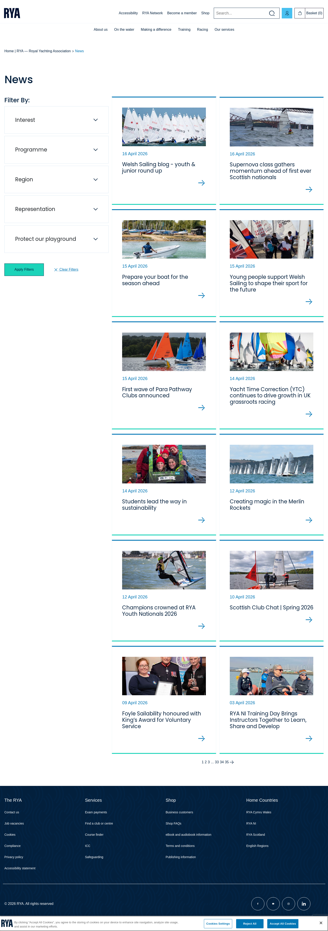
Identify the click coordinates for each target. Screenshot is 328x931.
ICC (87, 849)
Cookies (10, 837)
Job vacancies (14, 826)
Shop (205, 13)
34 (222, 765)
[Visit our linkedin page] (303, 906)
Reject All (249, 923)
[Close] (321, 923)
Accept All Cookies (283, 923)
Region (24, 179)
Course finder (94, 837)
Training (184, 29)
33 (217, 765)
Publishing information (181, 860)
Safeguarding (94, 860)
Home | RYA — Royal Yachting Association (37, 51)
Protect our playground (45, 239)
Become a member (182, 13)
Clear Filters (65, 269)
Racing (202, 29)
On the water (124, 29)
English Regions (257, 849)
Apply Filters (24, 269)
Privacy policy (13, 860)
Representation (35, 209)
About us (101, 29)
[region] (164, 923)
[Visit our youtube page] (273, 906)
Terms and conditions (180, 849)
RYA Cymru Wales (258, 815)
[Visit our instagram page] (288, 906)
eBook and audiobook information (189, 837)
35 (227, 765)
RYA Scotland (255, 837)
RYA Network (152, 13)
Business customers (179, 815)
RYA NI (251, 826)
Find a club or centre (99, 826)
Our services (224, 29)
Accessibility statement (20, 871)
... (212, 765)
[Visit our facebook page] (257, 906)
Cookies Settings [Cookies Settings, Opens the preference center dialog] (218, 923)
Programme (31, 149)
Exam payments (96, 815)
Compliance (12, 849)
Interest (25, 120)
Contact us (11, 815)
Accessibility (128, 13)
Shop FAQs (174, 826)
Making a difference (156, 29)
